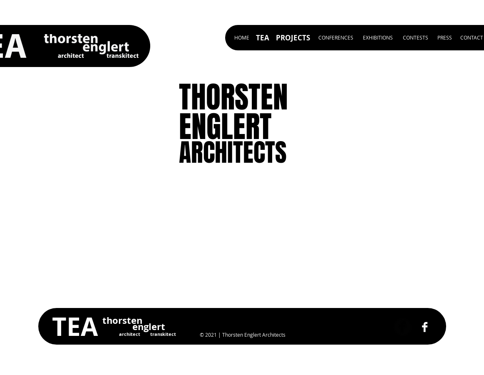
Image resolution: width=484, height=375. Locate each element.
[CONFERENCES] (335, 37)
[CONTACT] (471, 37)
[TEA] (262, 37)
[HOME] (241, 37)
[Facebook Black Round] (402, 327)
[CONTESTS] (415, 37)
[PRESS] (445, 37)
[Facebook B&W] (424, 327)
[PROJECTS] (293, 37)
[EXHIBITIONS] (377, 37)
